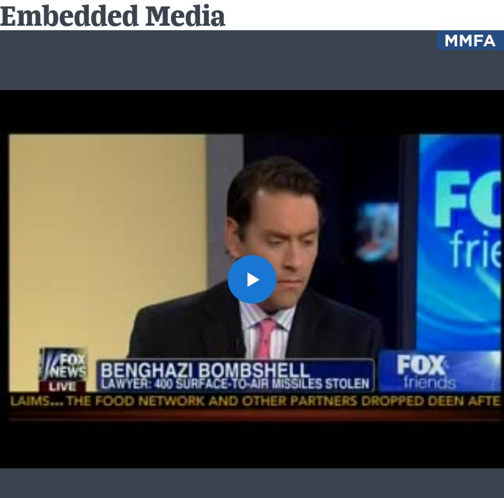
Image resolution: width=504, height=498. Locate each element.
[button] (252, 279)
